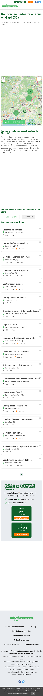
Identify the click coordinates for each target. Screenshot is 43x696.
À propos (20, 2)
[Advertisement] (21, 51)
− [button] (3, 81)
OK (33, 694)
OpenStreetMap (31, 124)
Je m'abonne (21, 518)
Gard (29, 22)
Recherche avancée (15, 122)
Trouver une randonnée (14, 627)
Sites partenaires (11, 644)
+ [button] (3, 78)
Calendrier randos (21, 640)
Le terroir (29, 217)
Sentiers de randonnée (11, 22)
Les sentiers (11, 217)
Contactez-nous (32, 644)
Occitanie (23, 22)
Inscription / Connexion (21, 631)
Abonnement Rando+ (21, 636)
